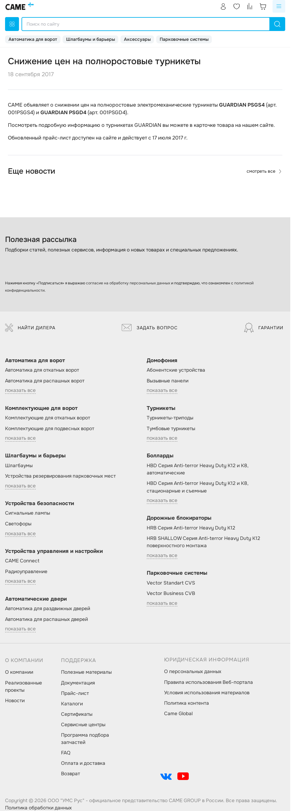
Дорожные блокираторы (179, 518)
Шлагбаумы (19, 465)
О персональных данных (192, 671)
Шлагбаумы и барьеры (90, 39)
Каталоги (72, 704)
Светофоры (18, 524)
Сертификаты (76, 714)
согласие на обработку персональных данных (128, 283)
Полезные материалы (86, 672)
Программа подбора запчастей (85, 739)
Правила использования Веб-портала (208, 682)
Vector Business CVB (171, 593)
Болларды (160, 455)
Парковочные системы (184, 39)
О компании (19, 672)
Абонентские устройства (176, 370)
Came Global (178, 713)
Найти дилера (30, 328)
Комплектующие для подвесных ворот (49, 428)
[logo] (19, 6)
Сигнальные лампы (27, 513)
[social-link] (166, 776)
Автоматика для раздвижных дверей (47, 608)
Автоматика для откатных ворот (42, 370)
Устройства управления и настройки (54, 551)
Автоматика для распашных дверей (46, 619)
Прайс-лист (75, 693)
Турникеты (161, 408)
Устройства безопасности (39, 503)
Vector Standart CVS (171, 583)
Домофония (162, 360)
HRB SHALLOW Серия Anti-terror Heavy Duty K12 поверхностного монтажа (203, 542)
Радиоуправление (26, 571)
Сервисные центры (83, 724)
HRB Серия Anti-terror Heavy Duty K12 (191, 528)
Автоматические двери (36, 599)
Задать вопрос (150, 328)
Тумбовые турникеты (171, 428)
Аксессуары (137, 39)
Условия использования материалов (206, 693)
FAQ (66, 753)
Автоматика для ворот (33, 39)
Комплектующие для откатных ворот (47, 418)
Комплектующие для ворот (41, 408)
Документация (78, 683)
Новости (15, 700)
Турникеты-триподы (170, 418)
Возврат (70, 774)
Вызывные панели (167, 381)
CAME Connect (22, 561)
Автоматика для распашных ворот (44, 381)
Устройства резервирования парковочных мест (60, 476)
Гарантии (263, 328)
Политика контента (186, 703)
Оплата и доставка (83, 763)
